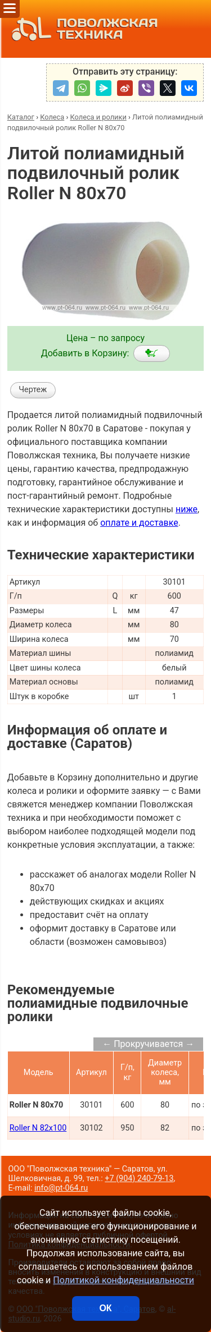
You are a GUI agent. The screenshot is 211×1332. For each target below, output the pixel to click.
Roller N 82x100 (38, 1128)
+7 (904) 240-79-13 (139, 1178)
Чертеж (33, 389)
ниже (186, 509)
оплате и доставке (139, 522)
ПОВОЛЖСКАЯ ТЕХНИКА (82, 29)
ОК (105, 1308)
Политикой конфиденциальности (123, 1280)
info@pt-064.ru (61, 1188)
